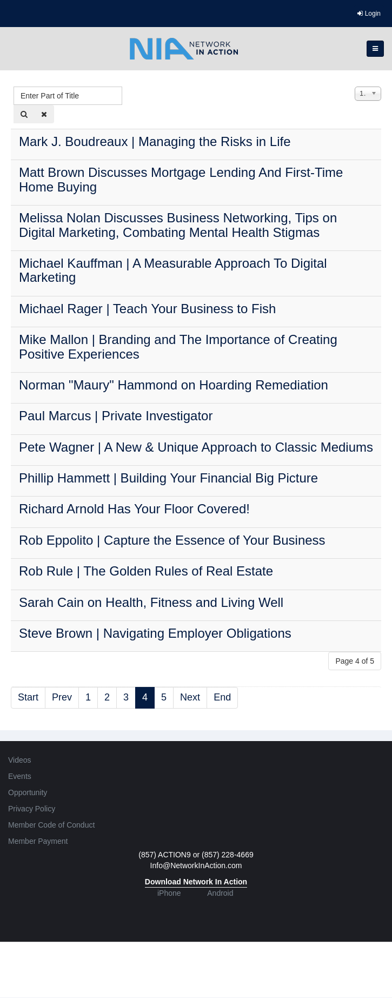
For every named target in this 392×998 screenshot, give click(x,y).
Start (28, 697)
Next (190, 697)
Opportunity (27, 792)
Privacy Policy (31, 808)
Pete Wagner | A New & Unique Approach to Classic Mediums (196, 447)
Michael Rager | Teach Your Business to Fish (147, 308)
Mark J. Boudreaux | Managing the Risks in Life (154, 141)
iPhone (169, 893)
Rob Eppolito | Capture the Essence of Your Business (172, 540)
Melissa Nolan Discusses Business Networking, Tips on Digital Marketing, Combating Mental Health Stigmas (178, 224)
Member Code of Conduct (51, 825)
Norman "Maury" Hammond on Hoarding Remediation (173, 385)
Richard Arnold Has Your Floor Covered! (134, 508)
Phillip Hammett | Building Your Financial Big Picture (168, 478)
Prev (62, 697)
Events (19, 776)
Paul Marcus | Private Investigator (115, 415)
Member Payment (38, 841)
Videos (19, 760)
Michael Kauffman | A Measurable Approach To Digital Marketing (173, 270)
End (222, 697)
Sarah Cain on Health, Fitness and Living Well (151, 602)
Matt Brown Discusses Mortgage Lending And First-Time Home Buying (181, 179)
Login (369, 13)
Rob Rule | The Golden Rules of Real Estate (146, 571)
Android (220, 893)
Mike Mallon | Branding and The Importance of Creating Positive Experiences (178, 346)
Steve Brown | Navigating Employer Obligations (155, 633)
